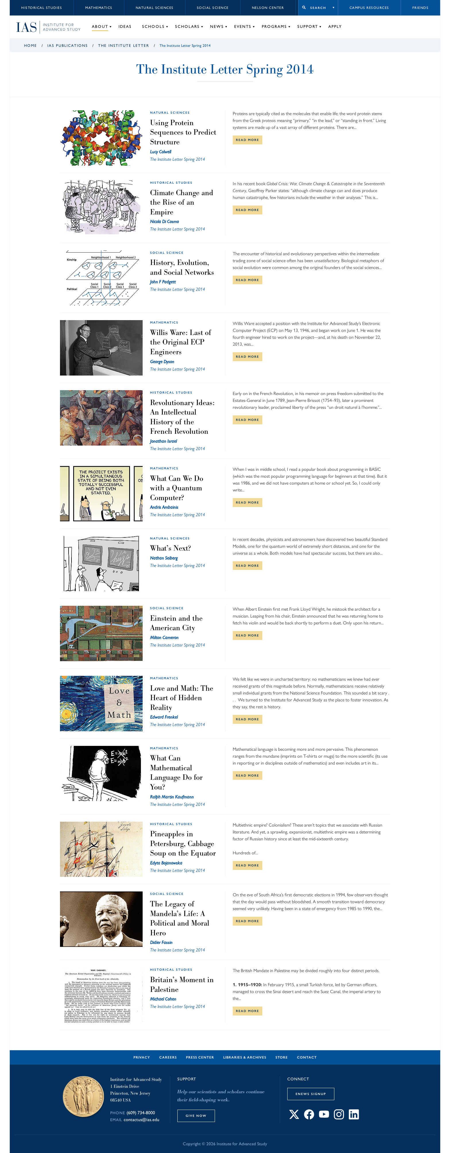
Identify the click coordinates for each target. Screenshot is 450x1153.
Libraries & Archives (244, 1057)
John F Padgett (163, 282)
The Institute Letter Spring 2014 (177, 159)
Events (242, 26)
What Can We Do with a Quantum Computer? (176, 487)
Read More (247, 140)
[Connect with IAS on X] (294, 1118)
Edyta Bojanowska (166, 863)
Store (282, 1057)
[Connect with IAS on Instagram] (339, 1118)
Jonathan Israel (163, 441)
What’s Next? (170, 548)
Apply (335, 26)
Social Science (213, 8)
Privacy (141, 1057)
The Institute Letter (123, 45)
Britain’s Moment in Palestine (182, 984)
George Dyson (162, 361)
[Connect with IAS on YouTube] (324, 1118)
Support (307, 26)
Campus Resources (369, 8)
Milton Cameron (164, 637)
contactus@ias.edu (141, 1119)
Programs (274, 26)
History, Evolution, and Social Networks (182, 267)
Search (318, 8)
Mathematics (99, 8)
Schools (153, 26)
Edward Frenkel (164, 717)
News (217, 26)
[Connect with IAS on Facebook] (309, 1118)
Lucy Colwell (160, 151)
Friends (420, 8)
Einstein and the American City (176, 623)
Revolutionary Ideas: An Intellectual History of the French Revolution (182, 417)
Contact (307, 1057)
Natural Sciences (155, 8)
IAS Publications (67, 45)
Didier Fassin (161, 942)
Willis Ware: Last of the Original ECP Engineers (180, 342)
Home (30, 45)
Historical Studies (41, 8)
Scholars (187, 26)
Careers (168, 1057)
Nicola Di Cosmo (164, 221)
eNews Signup (311, 1094)
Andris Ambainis (164, 507)
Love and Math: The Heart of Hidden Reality (181, 697)
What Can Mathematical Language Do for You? (176, 772)
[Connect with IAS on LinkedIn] (354, 1118)
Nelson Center (268, 8)
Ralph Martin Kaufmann (172, 797)
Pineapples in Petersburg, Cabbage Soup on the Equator (183, 843)
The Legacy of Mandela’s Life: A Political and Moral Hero (179, 918)
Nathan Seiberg (164, 558)
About (100, 26)
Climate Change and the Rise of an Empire (181, 202)
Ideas (125, 26)
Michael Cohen (163, 999)
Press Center (200, 1057)
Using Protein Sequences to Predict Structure (183, 132)
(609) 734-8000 (141, 1112)
